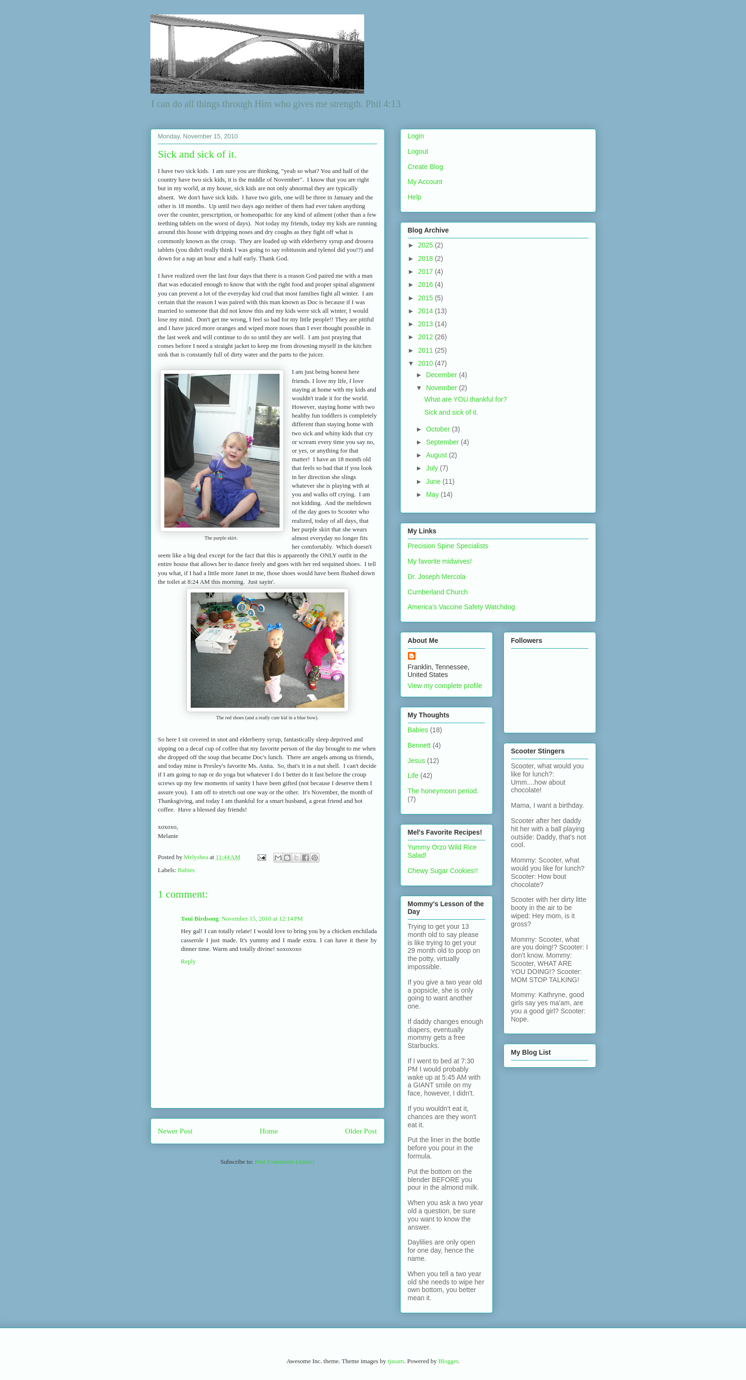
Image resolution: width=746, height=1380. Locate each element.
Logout (418, 151)
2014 (426, 311)
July (433, 468)
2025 (426, 245)
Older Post (361, 1131)
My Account (425, 181)
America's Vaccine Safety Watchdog (461, 607)
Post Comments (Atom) (284, 1161)
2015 (426, 298)
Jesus (417, 760)
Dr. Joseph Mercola (437, 576)
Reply (188, 961)
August (437, 455)
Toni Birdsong (200, 918)
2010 (426, 363)
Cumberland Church (438, 592)
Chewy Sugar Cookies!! (443, 871)
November (442, 388)
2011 (426, 350)
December (442, 375)
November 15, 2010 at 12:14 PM (262, 918)
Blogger (448, 1361)
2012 (426, 337)
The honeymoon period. (443, 791)
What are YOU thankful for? (465, 399)
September (443, 442)
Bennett (419, 745)
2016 (426, 284)
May (433, 494)
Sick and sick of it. (451, 412)
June (434, 481)
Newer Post (175, 1131)
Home (268, 1131)
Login (416, 136)
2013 (426, 324)
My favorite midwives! (440, 561)
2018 (426, 258)
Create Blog (425, 167)
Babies (186, 870)
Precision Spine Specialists (448, 546)
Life (413, 775)
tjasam (396, 1361)
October (439, 429)
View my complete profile (445, 686)
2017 (426, 271)
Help (415, 197)
